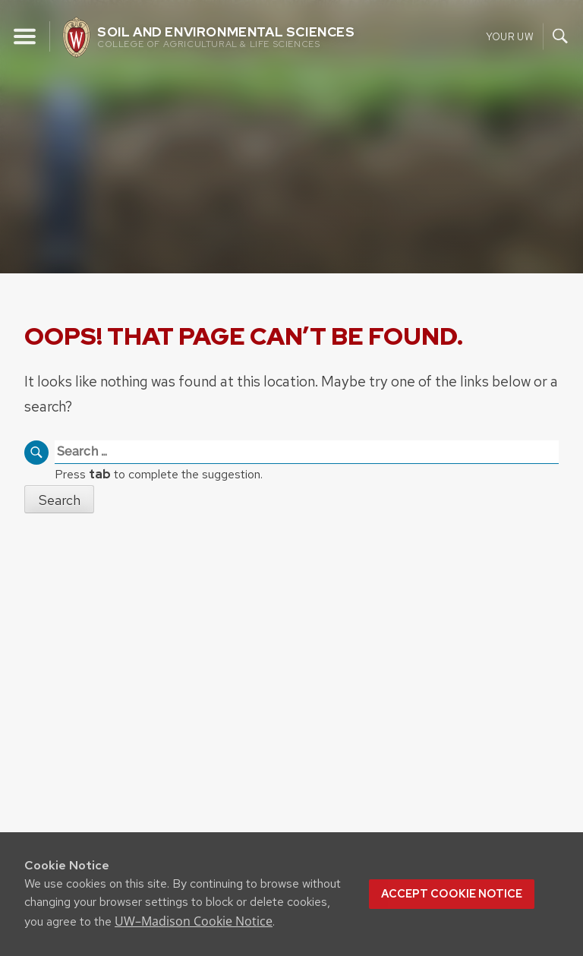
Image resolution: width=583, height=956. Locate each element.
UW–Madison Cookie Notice (194, 921)
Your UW (510, 36)
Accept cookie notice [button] (451, 893)
